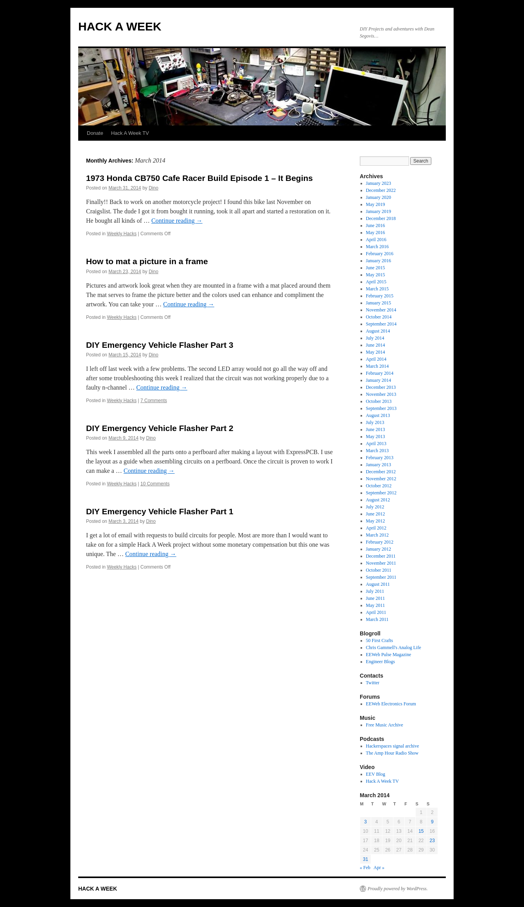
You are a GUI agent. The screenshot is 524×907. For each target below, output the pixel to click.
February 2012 (379, 542)
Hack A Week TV (130, 133)
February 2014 (379, 373)
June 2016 (375, 225)
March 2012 (377, 535)
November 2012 (381, 478)
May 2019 (375, 204)
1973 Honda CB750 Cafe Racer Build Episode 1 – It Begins (199, 178)
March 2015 (377, 289)
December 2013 (381, 387)
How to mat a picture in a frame (147, 261)
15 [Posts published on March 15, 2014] (421, 831)
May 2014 (375, 352)
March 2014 (377, 366)
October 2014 (379, 317)
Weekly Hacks (121, 233)
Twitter (372, 682)
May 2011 (375, 605)
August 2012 (378, 500)
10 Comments (155, 484)
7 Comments (153, 400)
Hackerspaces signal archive (392, 746)
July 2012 (375, 507)
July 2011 (375, 591)
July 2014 (375, 338)
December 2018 (381, 218)
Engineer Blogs (380, 661)
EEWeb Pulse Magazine (388, 654)
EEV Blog (375, 774)
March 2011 (377, 619)
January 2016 (378, 260)
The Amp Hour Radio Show (392, 753)
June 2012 (375, 514)
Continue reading (177, 220)
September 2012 (381, 493)
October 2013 (379, 401)
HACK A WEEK (120, 26)
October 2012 (379, 485)
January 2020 (378, 197)
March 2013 (377, 450)
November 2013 (381, 394)
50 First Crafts (379, 640)
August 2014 (378, 331)
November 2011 (381, 563)
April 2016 (376, 239)
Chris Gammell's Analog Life (393, 647)
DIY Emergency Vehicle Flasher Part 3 (159, 344)
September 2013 (381, 408)
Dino (153, 188)
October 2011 (378, 570)
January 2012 (378, 549)
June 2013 (375, 429)
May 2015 (375, 274)
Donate (95, 133)
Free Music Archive (384, 725)
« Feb (365, 867)
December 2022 (381, 190)
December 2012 (381, 471)
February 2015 (379, 296)
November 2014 (381, 310)
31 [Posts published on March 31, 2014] (365, 859)
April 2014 (376, 359)
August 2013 (378, 415)
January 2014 (378, 380)
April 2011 (376, 612)
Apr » (378, 867)
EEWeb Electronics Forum (391, 704)
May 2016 (375, 232)
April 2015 (376, 281)
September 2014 (381, 324)
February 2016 (379, 253)
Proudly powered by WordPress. (398, 888)
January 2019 (378, 211)
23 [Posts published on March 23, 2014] (432, 840)
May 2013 (375, 436)
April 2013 (376, 443)
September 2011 (381, 577)
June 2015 (375, 267)
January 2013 (378, 464)
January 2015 (378, 303)
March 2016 (377, 246)
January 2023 (378, 183)
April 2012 (376, 528)
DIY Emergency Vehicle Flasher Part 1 (159, 511)
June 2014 (375, 345)
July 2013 (375, 422)
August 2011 (378, 584)
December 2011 (381, 556)
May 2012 (375, 521)
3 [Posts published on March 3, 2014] (365, 822)
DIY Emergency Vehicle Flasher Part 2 (159, 428)
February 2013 (379, 457)
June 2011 (375, 598)
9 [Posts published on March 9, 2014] (432, 822)
